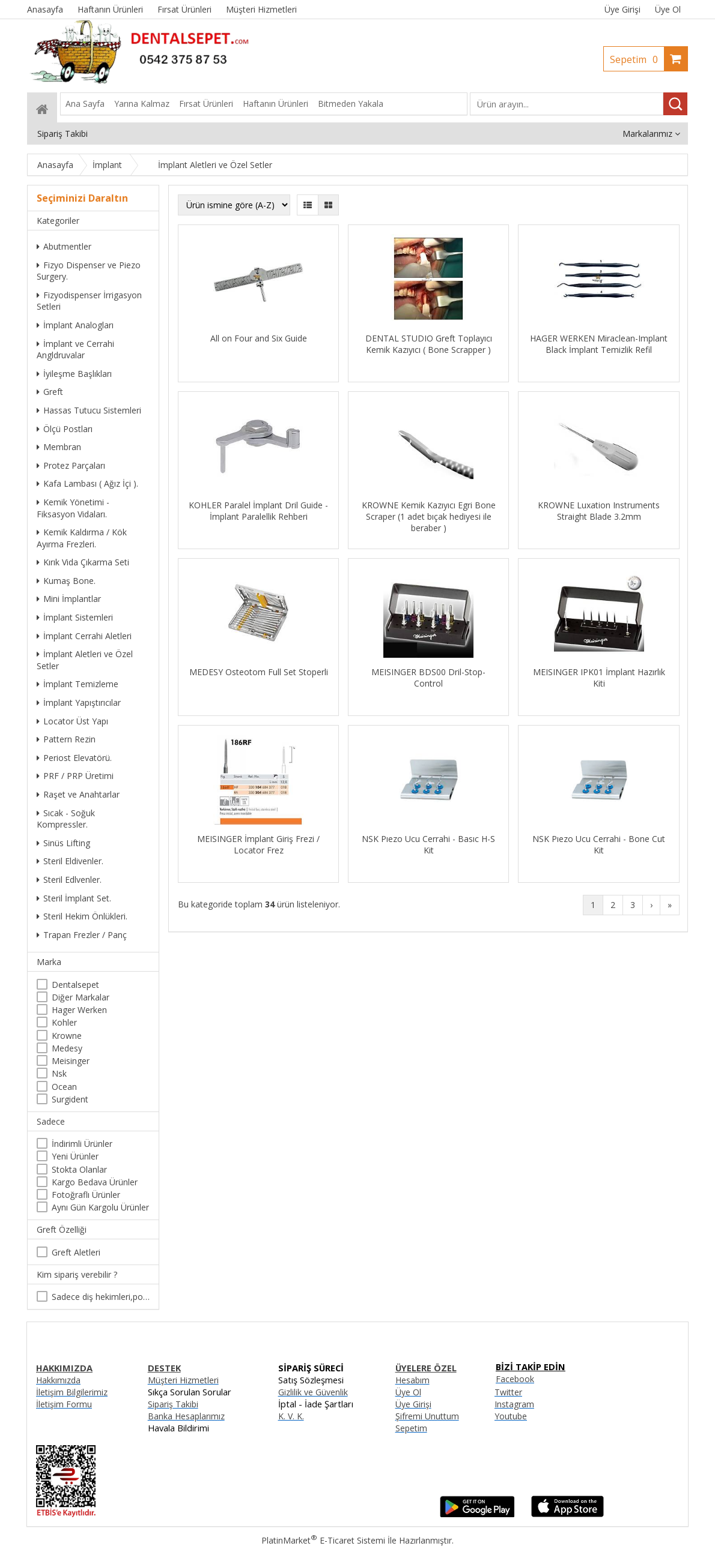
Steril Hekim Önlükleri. (82, 916)
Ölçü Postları (65, 429)
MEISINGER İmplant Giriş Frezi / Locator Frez (258, 844)
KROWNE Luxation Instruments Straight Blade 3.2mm (599, 510)
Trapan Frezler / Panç (82, 934)
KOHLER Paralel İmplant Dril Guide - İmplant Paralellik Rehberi (258, 510)
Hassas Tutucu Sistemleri (89, 410)
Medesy (67, 1048)
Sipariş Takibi (173, 1404)
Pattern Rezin (66, 739)
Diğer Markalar (80, 997)
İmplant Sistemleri (75, 617)
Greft (50, 391)
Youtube (510, 1416)
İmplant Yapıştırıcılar (79, 702)
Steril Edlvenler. (69, 879)
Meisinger (71, 1060)
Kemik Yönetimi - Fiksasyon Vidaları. (73, 508)
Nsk (59, 1073)
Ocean (64, 1086)
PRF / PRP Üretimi (75, 775)
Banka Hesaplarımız (186, 1416)
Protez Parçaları (71, 465)
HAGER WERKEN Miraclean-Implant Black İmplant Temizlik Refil (599, 343)
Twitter (508, 1392)
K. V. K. (291, 1416)
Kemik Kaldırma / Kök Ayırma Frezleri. (82, 538)
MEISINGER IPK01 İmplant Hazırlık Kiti (599, 677)
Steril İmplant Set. (74, 898)
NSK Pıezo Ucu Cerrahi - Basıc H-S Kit (428, 844)
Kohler (64, 1022)
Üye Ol (668, 9)
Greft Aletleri (76, 1252)
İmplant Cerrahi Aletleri (84, 636)
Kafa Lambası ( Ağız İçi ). (87, 483)
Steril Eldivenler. (70, 861)
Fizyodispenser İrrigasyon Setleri (89, 301)
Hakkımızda (58, 1380)
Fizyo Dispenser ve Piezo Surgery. (89, 271)
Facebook (515, 1379)
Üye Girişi (622, 9)
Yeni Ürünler (75, 1156)
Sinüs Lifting (63, 843)
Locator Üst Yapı (72, 721)
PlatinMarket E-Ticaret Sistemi (323, 1540)
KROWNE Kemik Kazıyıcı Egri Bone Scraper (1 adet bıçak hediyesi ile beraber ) (429, 516)
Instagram (514, 1404)
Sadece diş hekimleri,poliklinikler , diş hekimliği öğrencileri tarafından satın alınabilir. (101, 1296)
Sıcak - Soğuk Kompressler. (66, 819)
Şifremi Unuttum (427, 1416)
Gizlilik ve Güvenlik (313, 1392)
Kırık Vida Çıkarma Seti (83, 562)
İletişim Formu (64, 1404)
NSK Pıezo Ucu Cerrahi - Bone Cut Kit (598, 844)
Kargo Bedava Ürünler (95, 1182)
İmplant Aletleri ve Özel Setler (85, 660)
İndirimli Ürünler (82, 1143)
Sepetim (637, 59)
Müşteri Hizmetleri (183, 1380)
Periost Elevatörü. (74, 757)
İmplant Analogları (75, 325)
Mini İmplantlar (69, 598)
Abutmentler (64, 246)
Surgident (70, 1099)
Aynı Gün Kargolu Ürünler (100, 1207)
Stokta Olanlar (79, 1169)
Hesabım (412, 1380)
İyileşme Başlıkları (74, 373)
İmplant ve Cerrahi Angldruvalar (75, 349)
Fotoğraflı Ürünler (86, 1194)
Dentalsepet (75, 984)
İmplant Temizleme (77, 684)
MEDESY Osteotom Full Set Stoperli (258, 672)
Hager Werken (79, 1009)
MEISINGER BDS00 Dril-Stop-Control (428, 677)
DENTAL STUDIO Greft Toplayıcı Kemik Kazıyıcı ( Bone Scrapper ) (428, 343)
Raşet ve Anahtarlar (78, 794)
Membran (59, 447)
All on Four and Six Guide (258, 338)
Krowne (67, 1035)
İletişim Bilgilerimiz (72, 1392)
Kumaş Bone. (66, 580)
